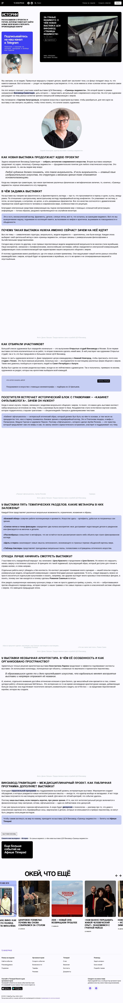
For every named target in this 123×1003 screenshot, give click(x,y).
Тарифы (35, 969)
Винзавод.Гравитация (24, 93)
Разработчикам (99, 969)
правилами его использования (51, 999)
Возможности (37, 965)
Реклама (35, 972)
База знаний (98, 965)
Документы (67, 972)
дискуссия (68, 807)
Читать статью (103, 381)
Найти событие (7, 962)
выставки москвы (10, 834)
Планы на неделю (89, 3)
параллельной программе (23, 791)
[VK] (32, 3)
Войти (118, 3)
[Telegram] (28, 3)
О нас (65, 962)
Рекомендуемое (7, 965)
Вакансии (66, 965)
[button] (116, 876)
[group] (34, 906)
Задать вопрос (99, 962)
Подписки (5, 969)
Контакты (66, 969)
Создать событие (104, 3)
